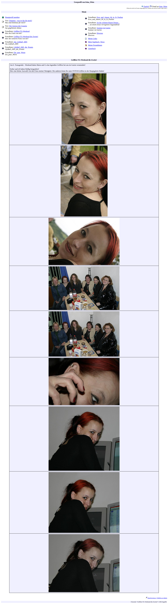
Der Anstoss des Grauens (18, 26)
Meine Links (92, 39)
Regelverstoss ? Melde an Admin (157, 598)
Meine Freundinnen (95, 45)
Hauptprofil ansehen (12, 17)
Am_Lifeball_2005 (20, 42)
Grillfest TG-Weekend (22, 31)
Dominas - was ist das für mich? (20, 21)
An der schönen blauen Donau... (108, 23)
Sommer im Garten (103, 28)
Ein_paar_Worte (19, 52)
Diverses (100, 33)
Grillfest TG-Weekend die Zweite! (26, 37)
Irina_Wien (163, 6)
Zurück (145, 6)
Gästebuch (92, 48)
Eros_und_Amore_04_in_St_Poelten (110, 17)
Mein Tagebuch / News (96, 42)
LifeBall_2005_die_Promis (23, 47)
